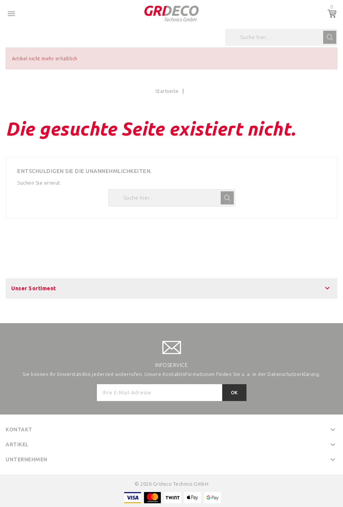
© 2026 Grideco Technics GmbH (171, 483)
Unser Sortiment (33, 288)
